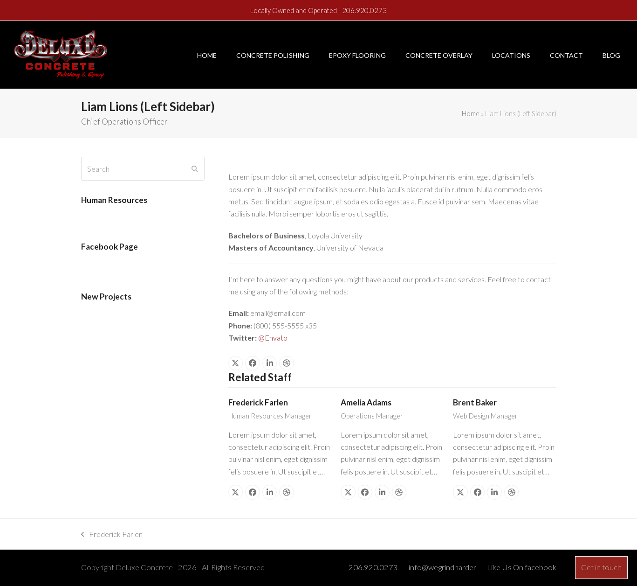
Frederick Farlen (258, 402)
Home (470, 113)
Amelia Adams (366, 402)
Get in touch (601, 567)
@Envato (273, 337)
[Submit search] (195, 169)
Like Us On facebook (521, 567)
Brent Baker (475, 402)
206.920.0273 (364, 10)
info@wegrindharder (442, 567)
